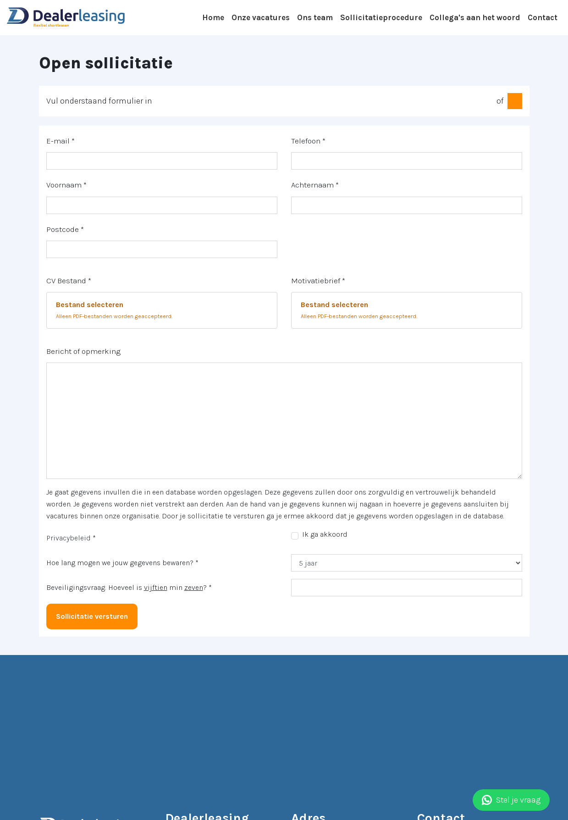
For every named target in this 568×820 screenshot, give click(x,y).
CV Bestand (68, 280)
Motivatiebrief (318, 280)
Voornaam (66, 184)
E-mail (60, 140)
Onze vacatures (261, 17)
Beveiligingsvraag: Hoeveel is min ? (129, 587)
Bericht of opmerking (83, 351)
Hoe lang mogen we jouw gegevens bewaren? (122, 562)
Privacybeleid (68, 538)
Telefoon (308, 140)
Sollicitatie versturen (92, 616)
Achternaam (315, 184)
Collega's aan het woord (475, 17)
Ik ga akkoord (324, 534)
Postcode (65, 229)
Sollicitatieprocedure (381, 17)
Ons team (315, 17)
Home (213, 17)
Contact (542, 17)
